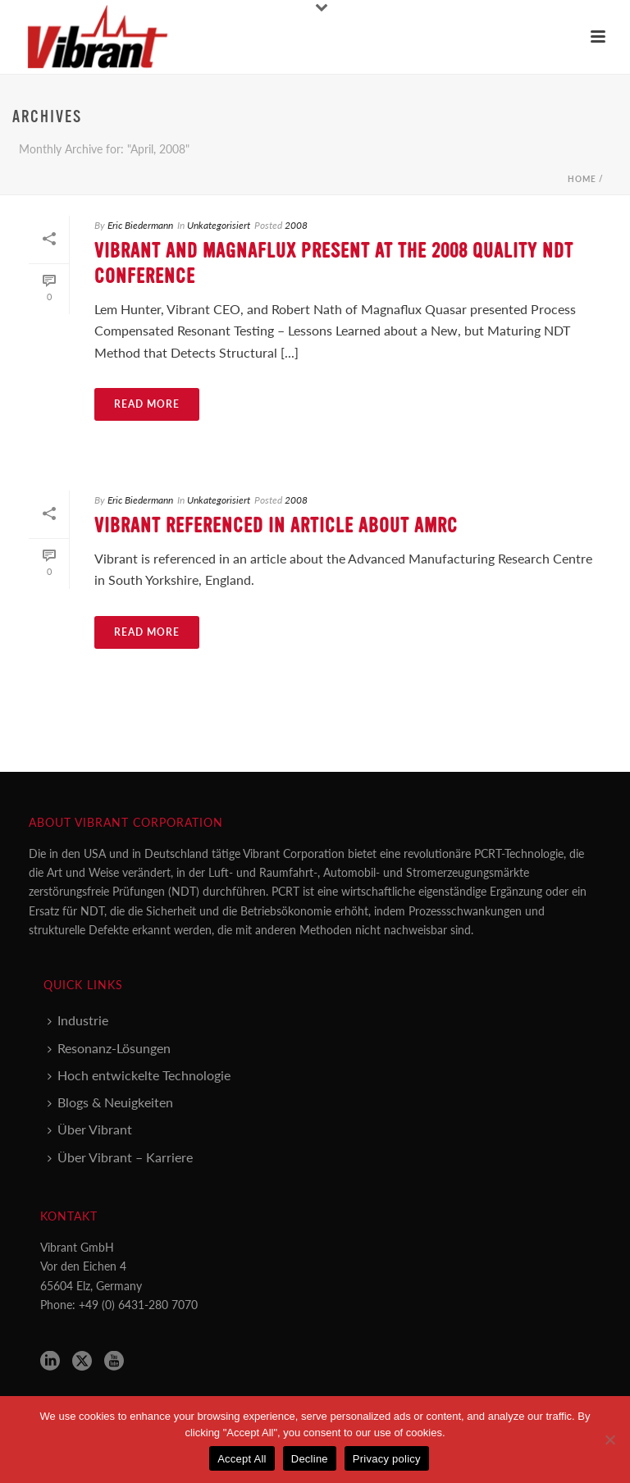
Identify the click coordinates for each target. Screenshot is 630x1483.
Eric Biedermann (140, 225)
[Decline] (609, 1439)
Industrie (78, 1020)
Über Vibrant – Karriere (120, 1157)
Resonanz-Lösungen (109, 1047)
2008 (296, 225)
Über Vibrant (90, 1129)
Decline (309, 1459)
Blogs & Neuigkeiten (110, 1102)
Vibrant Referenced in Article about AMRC (276, 526)
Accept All (242, 1459)
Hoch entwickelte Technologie (139, 1074)
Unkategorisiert (218, 225)
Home (582, 179)
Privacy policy (387, 1459)
